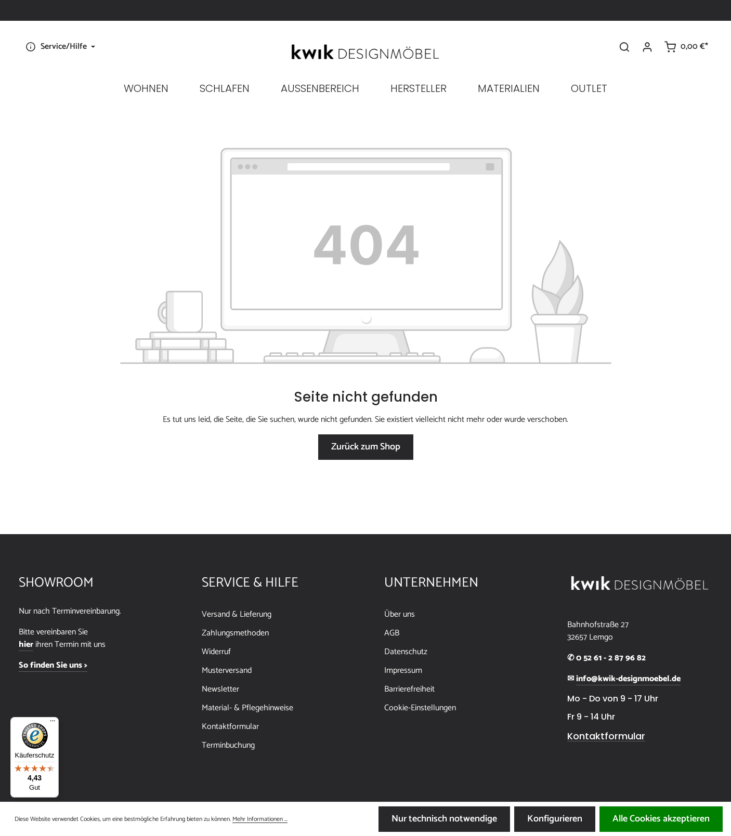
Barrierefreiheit (409, 689)
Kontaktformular (230, 727)
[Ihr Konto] (647, 46)
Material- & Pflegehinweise (247, 708)
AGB (391, 633)
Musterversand (227, 671)
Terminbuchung (228, 745)
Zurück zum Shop (365, 447)
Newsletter (220, 689)
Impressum (403, 671)
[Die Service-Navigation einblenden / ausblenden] (59, 46)
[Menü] (52, 723)
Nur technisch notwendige (444, 819)
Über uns (399, 614)
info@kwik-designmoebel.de (628, 679)
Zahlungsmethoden (235, 633)
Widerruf (216, 652)
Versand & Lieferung (236, 614)
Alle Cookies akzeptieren (661, 819)
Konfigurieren (554, 819)
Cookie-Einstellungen (420, 708)
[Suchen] (624, 46)
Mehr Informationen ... (260, 819)
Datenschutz (405, 652)
